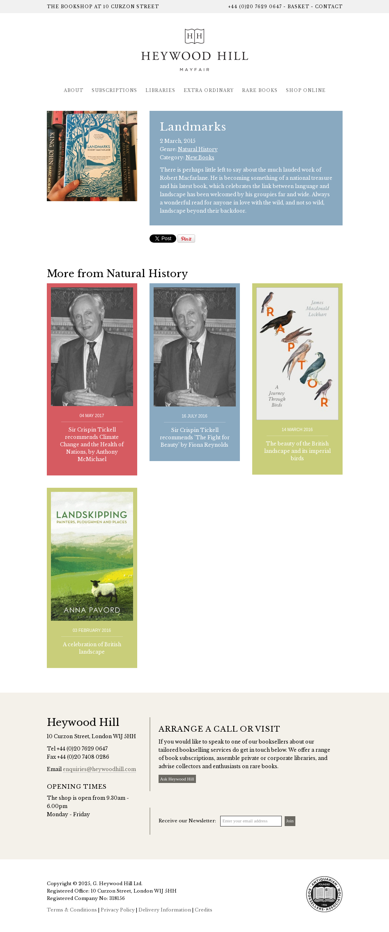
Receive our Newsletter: (187, 821)
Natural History (198, 149)
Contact (329, 6)
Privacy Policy (118, 910)
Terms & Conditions (72, 910)
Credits (203, 910)
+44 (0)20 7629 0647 (255, 6)
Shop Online (306, 90)
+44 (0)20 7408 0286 (83, 757)
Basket (298, 6)
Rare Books (260, 90)
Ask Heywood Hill (177, 778)
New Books (200, 157)
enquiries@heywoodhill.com (99, 769)
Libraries (160, 90)
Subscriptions (114, 90)
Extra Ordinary (209, 90)
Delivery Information (164, 910)
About (73, 90)
